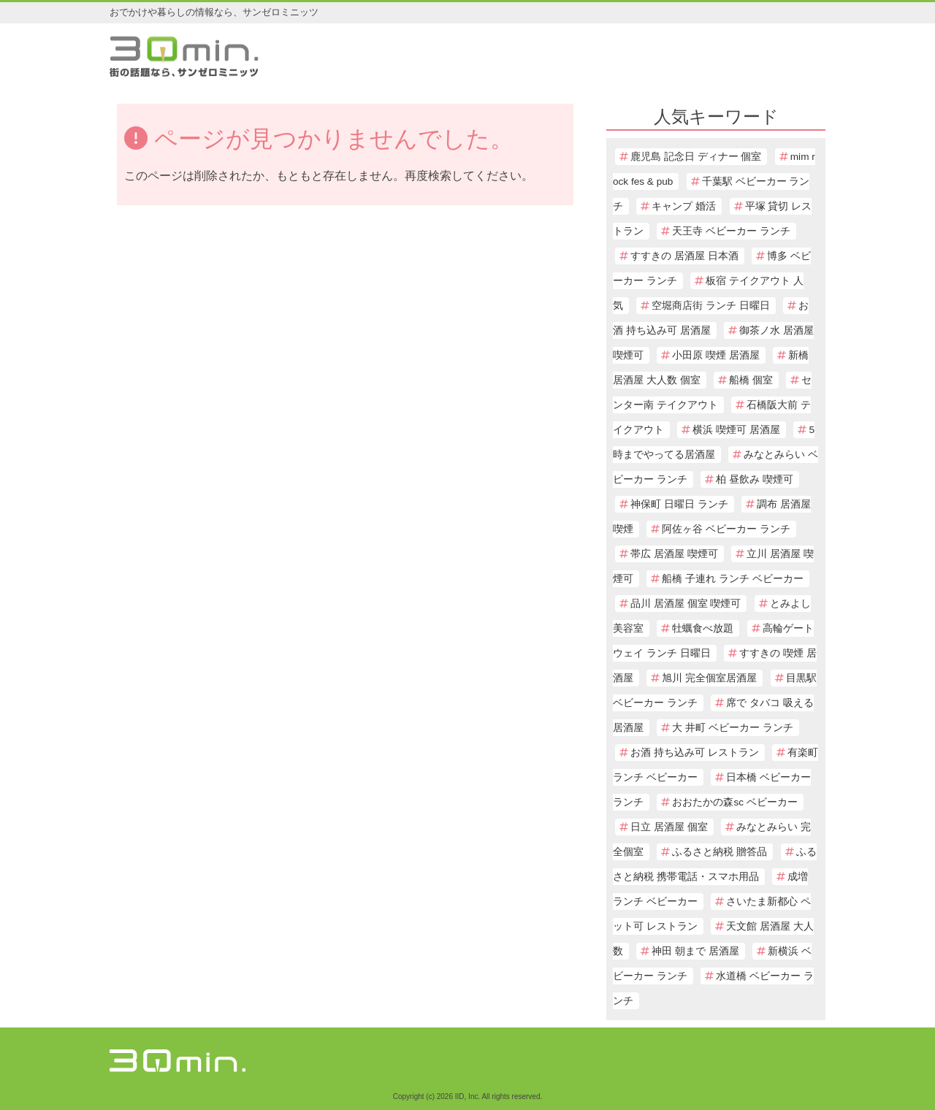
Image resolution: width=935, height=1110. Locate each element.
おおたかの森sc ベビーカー (734, 802)
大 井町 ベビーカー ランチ (732, 727)
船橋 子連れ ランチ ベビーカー (732, 578)
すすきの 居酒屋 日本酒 (684, 255)
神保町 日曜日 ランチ (679, 504)
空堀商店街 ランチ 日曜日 (711, 305)
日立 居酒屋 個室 (669, 827)
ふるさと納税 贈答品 (719, 851)
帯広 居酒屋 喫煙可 (674, 553)
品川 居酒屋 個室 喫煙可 (685, 603)
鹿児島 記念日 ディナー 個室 (695, 156)
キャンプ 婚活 (684, 206)
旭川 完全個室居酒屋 (709, 678)
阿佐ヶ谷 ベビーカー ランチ (726, 529)
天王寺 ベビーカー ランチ (731, 231)
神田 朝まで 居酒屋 (695, 951)
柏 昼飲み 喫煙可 (754, 479)
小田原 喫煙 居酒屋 (716, 355)
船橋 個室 (751, 380)
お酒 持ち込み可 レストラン (694, 752)
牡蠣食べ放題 (702, 628)
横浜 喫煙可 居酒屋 (736, 429)
